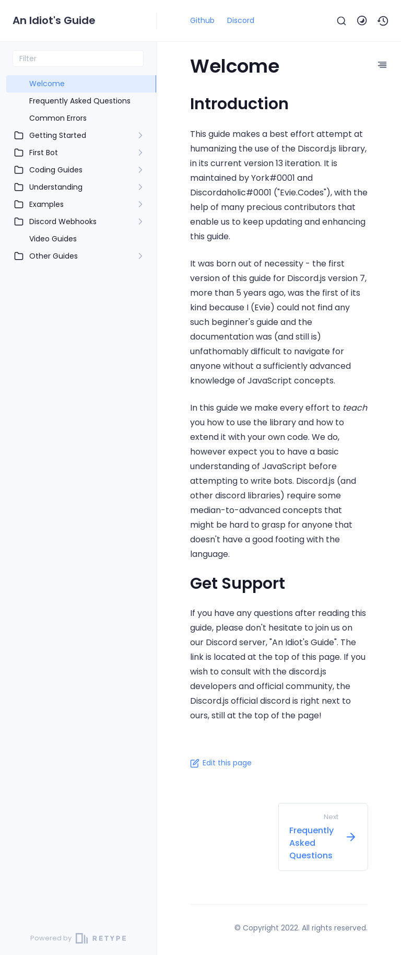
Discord (240, 20)
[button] (383, 20)
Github (202, 20)
